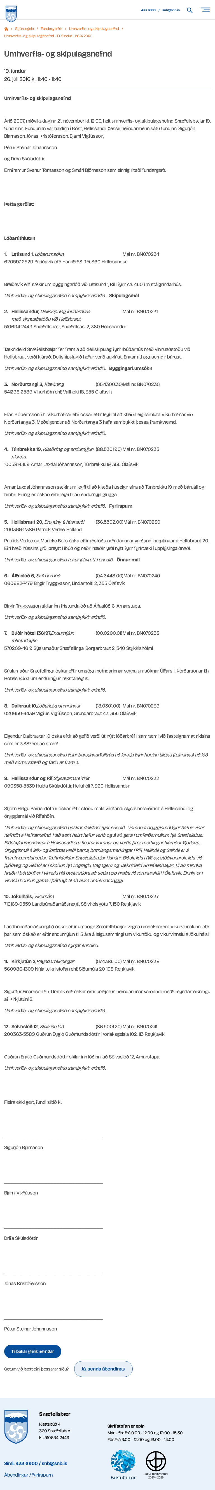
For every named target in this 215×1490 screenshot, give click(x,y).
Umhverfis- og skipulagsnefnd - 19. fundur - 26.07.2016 (47, 36)
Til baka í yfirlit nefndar (32, 1351)
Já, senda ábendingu (103, 1369)
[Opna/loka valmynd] (205, 10)
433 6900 (148, 10)
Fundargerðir (51, 28)
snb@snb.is (171, 10)
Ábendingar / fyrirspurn (28, 1475)
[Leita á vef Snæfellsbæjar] (192, 10)
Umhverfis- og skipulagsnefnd (94, 28)
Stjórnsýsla (24, 28)
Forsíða (6, 29)
